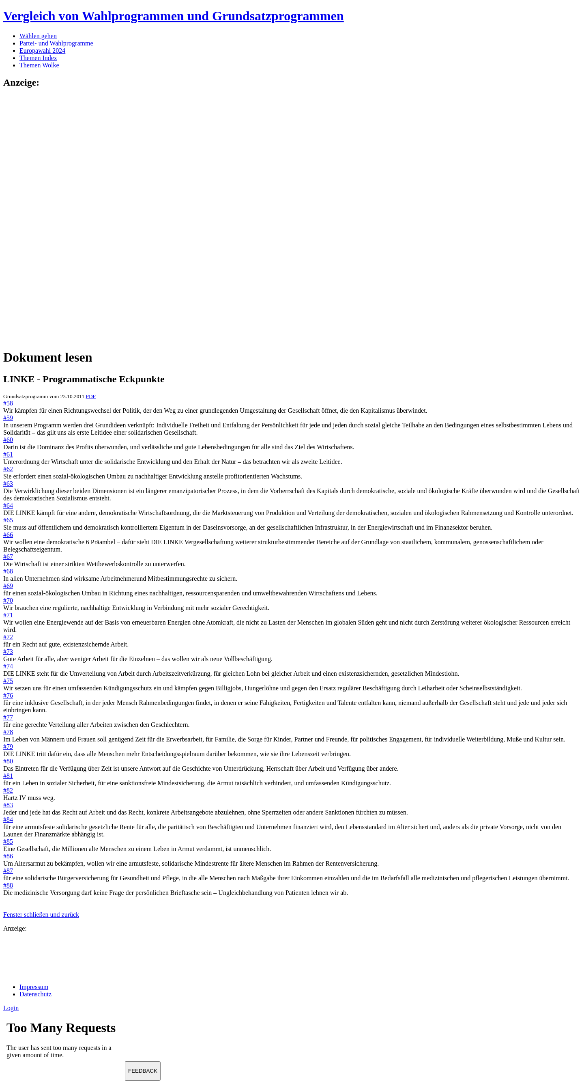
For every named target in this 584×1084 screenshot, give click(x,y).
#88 (8, 885)
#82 (8, 790)
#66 (8, 534)
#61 (8, 454)
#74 (8, 666)
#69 (8, 585)
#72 (8, 637)
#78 (8, 731)
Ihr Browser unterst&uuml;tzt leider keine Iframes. (64, 1042)
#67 (8, 556)
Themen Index (38, 57)
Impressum (33, 986)
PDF (90, 396)
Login (11, 1007)
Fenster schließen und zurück (41, 914)
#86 (8, 856)
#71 (8, 615)
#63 (8, 483)
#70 (8, 600)
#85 (8, 841)
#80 (8, 761)
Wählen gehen (38, 35)
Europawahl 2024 (42, 50)
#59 (8, 417)
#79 (8, 746)
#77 (8, 717)
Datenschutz (35, 994)
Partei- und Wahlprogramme (56, 43)
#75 (8, 680)
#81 (8, 775)
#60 (8, 439)
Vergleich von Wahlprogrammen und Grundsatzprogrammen (173, 16)
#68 (8, 571)
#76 (8, 695)
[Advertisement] (35, 218)
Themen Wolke (39, 65)
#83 (8, 805)
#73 (8, 651)
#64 (8, 505)
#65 (8, 520)
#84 (8, 819)
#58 (8, 403)
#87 (8, 870)
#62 (8, 468)
